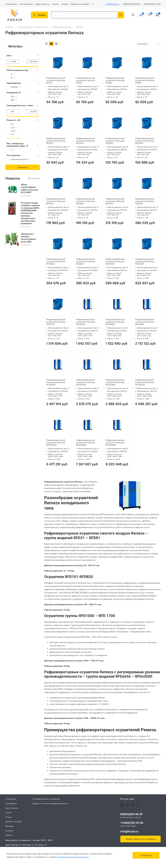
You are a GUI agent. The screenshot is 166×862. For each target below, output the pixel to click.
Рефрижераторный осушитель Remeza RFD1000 (115, 263)
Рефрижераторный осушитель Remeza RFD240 (144, 142)
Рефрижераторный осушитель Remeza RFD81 (144, 82)
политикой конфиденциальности (72, 857)
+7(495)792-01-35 (131, 823)
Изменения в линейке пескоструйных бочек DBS (28, 239)
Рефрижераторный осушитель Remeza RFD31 (85, 82)
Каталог (39, 15)
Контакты (9, 830)
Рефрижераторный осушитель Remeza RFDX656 (85, 323)
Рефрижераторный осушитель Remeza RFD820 (85, 263)
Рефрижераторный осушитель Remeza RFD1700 (55, 323)
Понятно (146, 855)
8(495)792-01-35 (152, 4)
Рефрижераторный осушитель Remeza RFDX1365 (115, 384)
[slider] (8, 68)
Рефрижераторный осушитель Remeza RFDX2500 (55, 444)
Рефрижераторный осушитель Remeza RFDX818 (144, 323)
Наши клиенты (42, 4)
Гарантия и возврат (80, 4)
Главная (9, 28)
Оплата (64, 4)
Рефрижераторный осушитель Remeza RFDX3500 (115, 444)
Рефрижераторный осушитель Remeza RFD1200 (144, 263)
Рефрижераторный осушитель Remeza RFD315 (55, 203)
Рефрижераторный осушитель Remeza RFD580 (144, 203)
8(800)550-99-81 (131, 4)
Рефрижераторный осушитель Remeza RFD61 (115, 82)
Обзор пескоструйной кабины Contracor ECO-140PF (29, 190)
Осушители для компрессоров (33, 28)
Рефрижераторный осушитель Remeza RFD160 (115, 142)
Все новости (34, 180)
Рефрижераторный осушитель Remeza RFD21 (55, 82)
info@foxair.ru (112, 4)
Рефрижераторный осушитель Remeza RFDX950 (55, 384)
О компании (11, 4)
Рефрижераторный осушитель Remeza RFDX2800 (85, 444)
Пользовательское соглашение (46, 799)
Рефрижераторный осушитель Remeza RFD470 (115, 203)
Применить (22, 169)
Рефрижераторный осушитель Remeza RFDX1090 (85, 384)
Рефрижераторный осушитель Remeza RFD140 (85, 142)
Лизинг (55, 4)
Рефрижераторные (62, 28)
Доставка (9, 826)
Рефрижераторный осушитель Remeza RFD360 (85, 203)
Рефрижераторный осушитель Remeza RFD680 (55, 263)
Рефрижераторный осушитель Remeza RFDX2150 (144, 384)
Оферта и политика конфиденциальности (50, 803)
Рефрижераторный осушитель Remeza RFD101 (55, 142)
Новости (9, 835)
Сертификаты (26, 4)
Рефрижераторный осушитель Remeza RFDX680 (115, 323)
